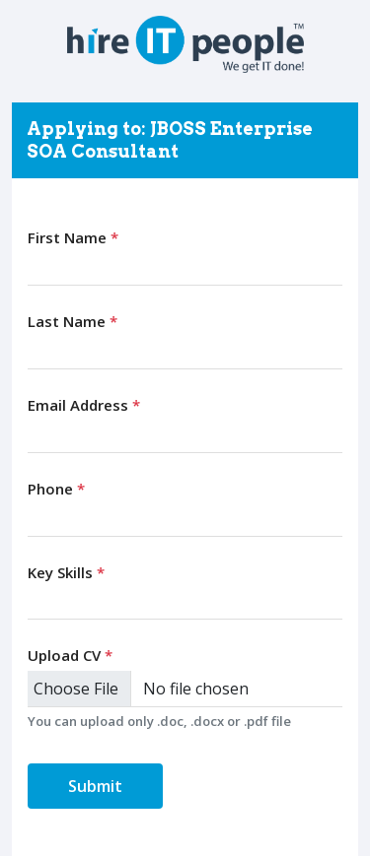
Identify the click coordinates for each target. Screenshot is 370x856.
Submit (95, 786)
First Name (73, 237)
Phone (56, 488)
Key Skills (66, 572)
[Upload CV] (185, 689)
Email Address (84, 405)
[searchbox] (38, 601)
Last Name (72, 321)
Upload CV (70, 655)
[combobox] (185, 602)
